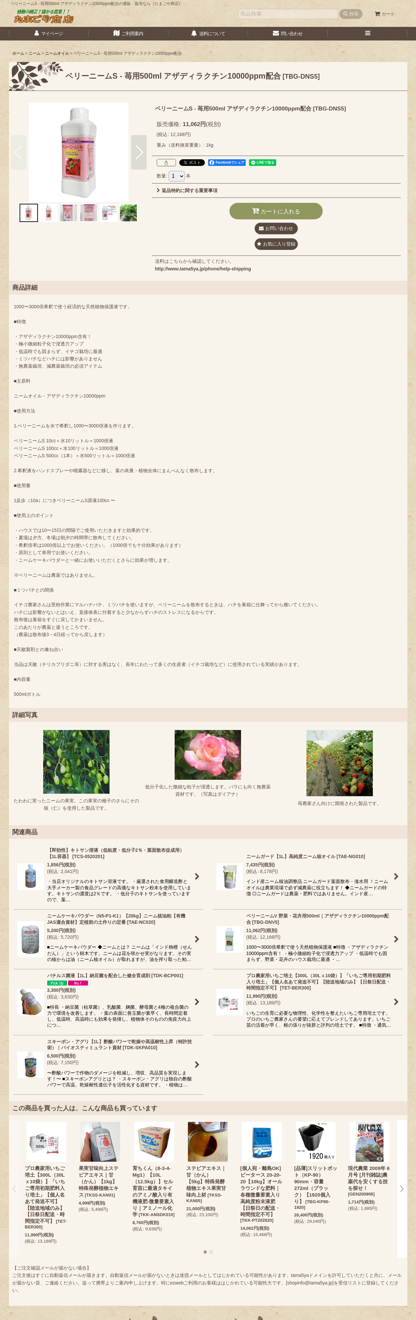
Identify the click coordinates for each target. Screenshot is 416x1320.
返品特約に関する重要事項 (187, 190)
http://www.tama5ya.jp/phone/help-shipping (203, 268)
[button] (367, 33)
